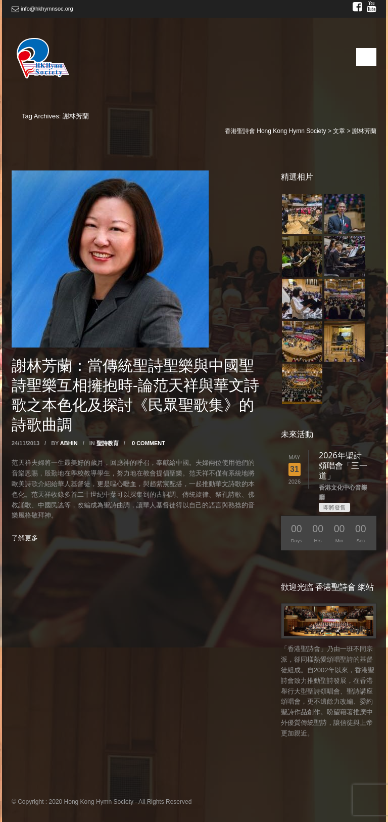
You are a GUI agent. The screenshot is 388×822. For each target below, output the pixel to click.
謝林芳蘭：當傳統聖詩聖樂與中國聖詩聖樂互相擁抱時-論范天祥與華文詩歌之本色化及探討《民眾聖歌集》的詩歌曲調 (135, 395)
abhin (69, 443)
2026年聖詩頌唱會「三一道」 (343, 465)
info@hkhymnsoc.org (42, 9)
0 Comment (148, 443)
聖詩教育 (107, 443)
